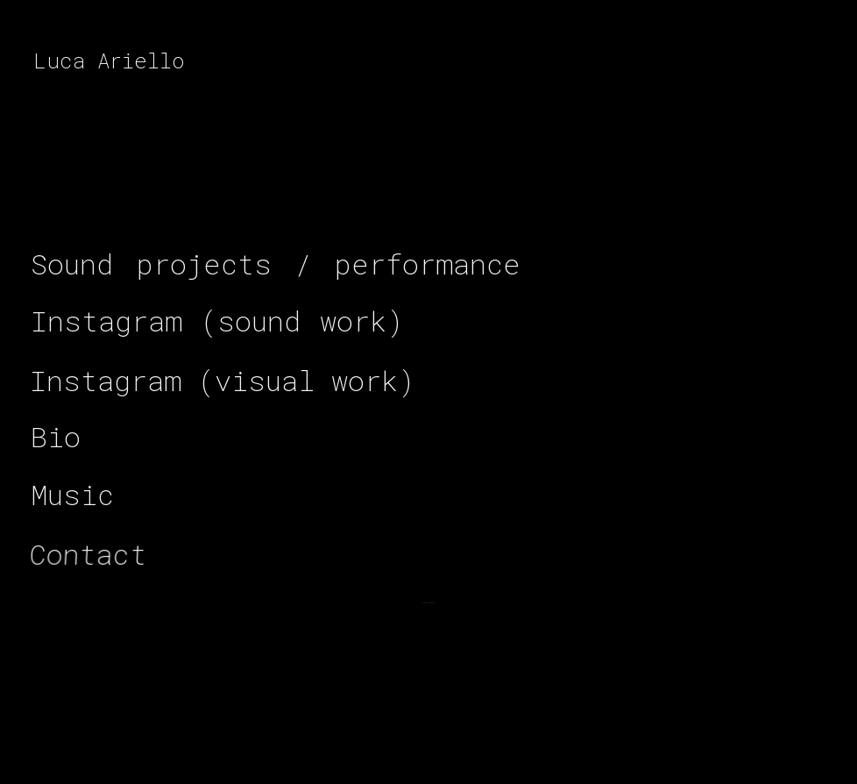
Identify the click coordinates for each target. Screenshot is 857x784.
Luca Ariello (109, 60)
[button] (276, 263)
